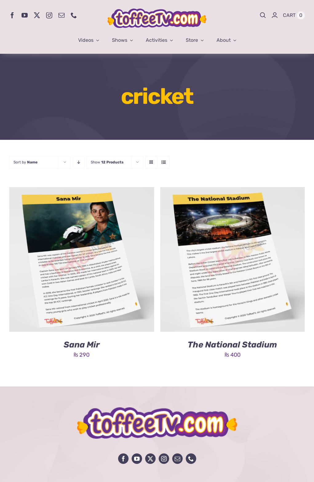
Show (107, 162)
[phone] (74, 15)
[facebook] (12, 15)
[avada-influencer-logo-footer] (157, 410)
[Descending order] (79, 162)
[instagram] (49, 15)
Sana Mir (82, 345)
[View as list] (163, 162)
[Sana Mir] (81, 191)
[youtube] (25, 15)
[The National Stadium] (232, 191)
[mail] (61, 15)
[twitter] (37, 15)
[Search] (263, 15)
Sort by (26, 162)
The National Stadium (232, 345)
